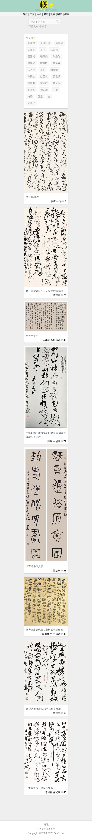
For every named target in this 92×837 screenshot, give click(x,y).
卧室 (40, 96)
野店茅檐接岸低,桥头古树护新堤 (43, 708)
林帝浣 (56, 83)
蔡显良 (44, 76)
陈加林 (55, 201)
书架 (55, 89)
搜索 (66, 14)
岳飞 (42, 49)
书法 (32, 14)
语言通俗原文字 (34, 566)
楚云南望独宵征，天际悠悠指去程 (44, 291)
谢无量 (54, 69)
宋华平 (31, 103)
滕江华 (59, 43)
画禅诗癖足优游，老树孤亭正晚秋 (44, 629)
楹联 (58, 441)
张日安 (44, 56)
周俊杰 (31, 43)
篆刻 (46, 14)
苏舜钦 (31, 76)
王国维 (31, 56)
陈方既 (44, 63)
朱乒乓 (31, 69)
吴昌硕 (56, 76)
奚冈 (42, 69)
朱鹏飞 (56, 56)
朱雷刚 (54, 49)
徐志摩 (44, 89)
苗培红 (44, 83)
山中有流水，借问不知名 (39, 788)
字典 (59, 14)
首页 (25, 14)
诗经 (30, 96)
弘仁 (52, 633)
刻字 (52, 14)
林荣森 (56, 63)
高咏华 (31, 89)
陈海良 (31, 49)
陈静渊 (31, 83)
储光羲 (57, 792)
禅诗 (58, 633)
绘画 (39, 14)
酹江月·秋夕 (32, 197)
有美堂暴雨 (32, 335)
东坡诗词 (56, 340)
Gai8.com (59, 833)
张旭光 (31, 63)
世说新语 (45, 43)
